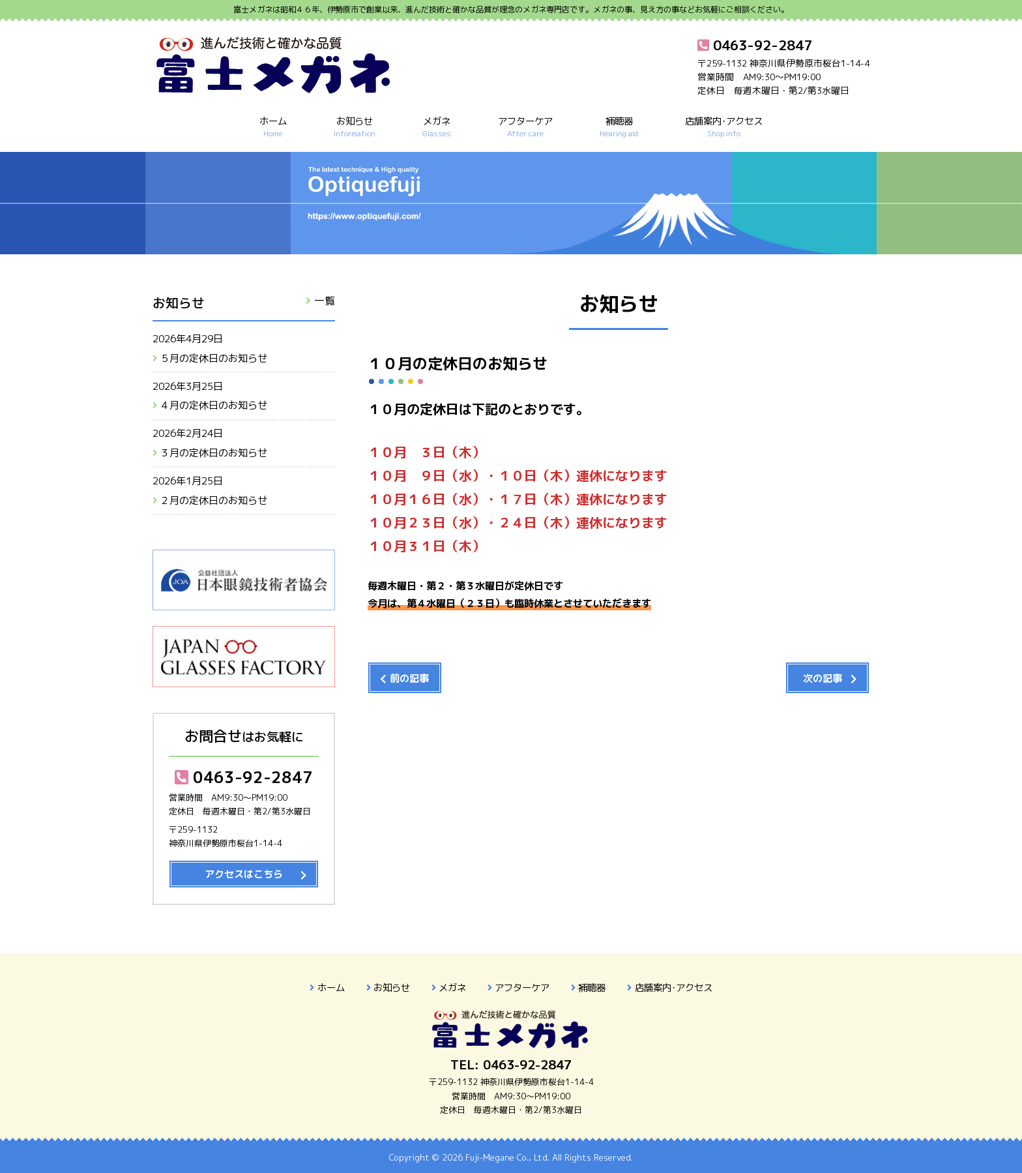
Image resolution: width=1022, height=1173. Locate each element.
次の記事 (822, 678)
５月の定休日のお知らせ (213, 358)
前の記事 (409, 678)
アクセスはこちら (244, 874)
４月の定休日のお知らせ (213, 405)
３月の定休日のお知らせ (213, 453)
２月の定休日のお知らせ (213, 500)
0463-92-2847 (244, 777)
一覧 (324, 300)
